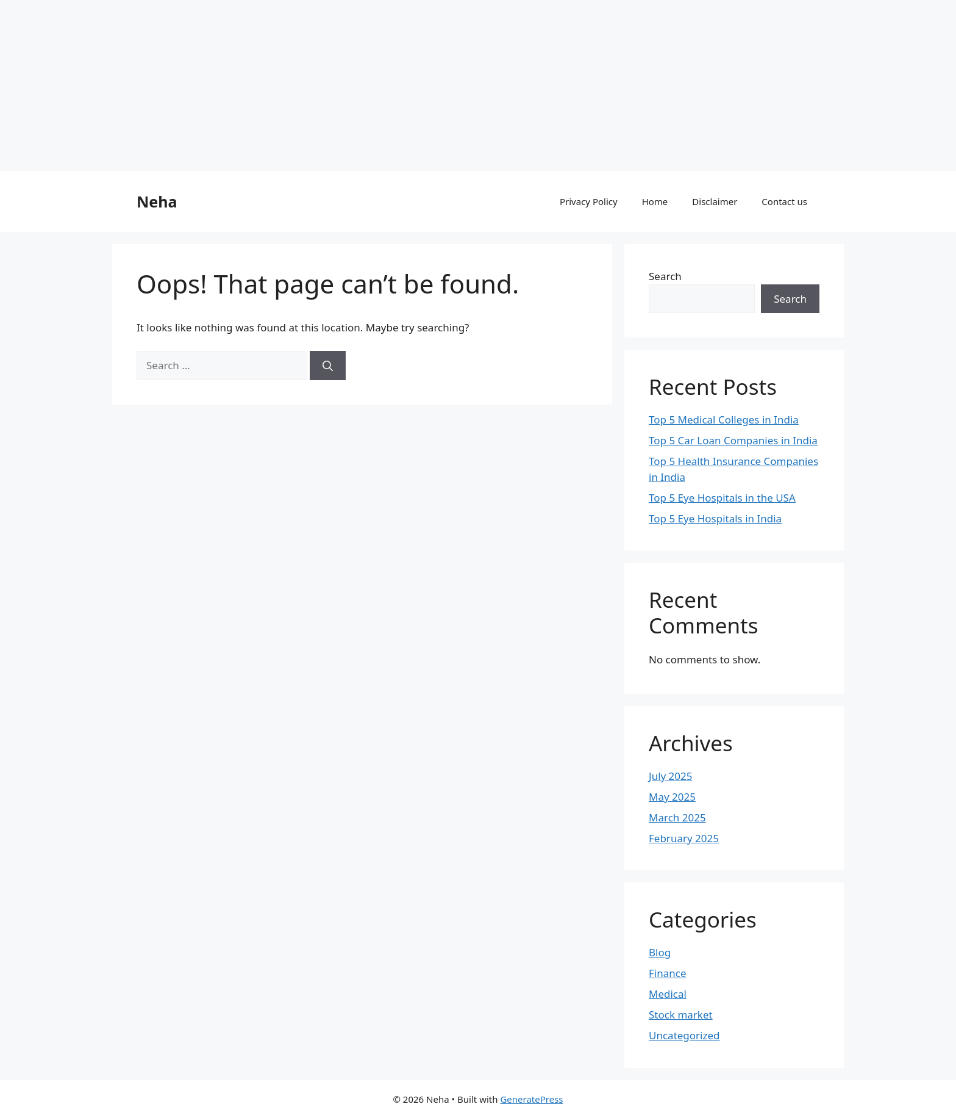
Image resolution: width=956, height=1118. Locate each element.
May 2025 (672, 797)
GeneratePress (531, 1099)
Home (655, 201)
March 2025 (677, 817)
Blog (660, 952)
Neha (157, 201)
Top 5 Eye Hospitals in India (715, 518)
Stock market (681, 1015)
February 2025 (684, 838)
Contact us (784, 201)
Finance (668, 973)
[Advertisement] (366, 85)
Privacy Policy (589, 201)
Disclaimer (714, 201)
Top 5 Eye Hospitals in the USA (722, 498)
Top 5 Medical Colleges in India (724, 420)
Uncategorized (684, 1035)
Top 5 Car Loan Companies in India (733, 440)
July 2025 (671, 776)
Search (665, 276)
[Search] (328, 365)
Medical (668, 994)
